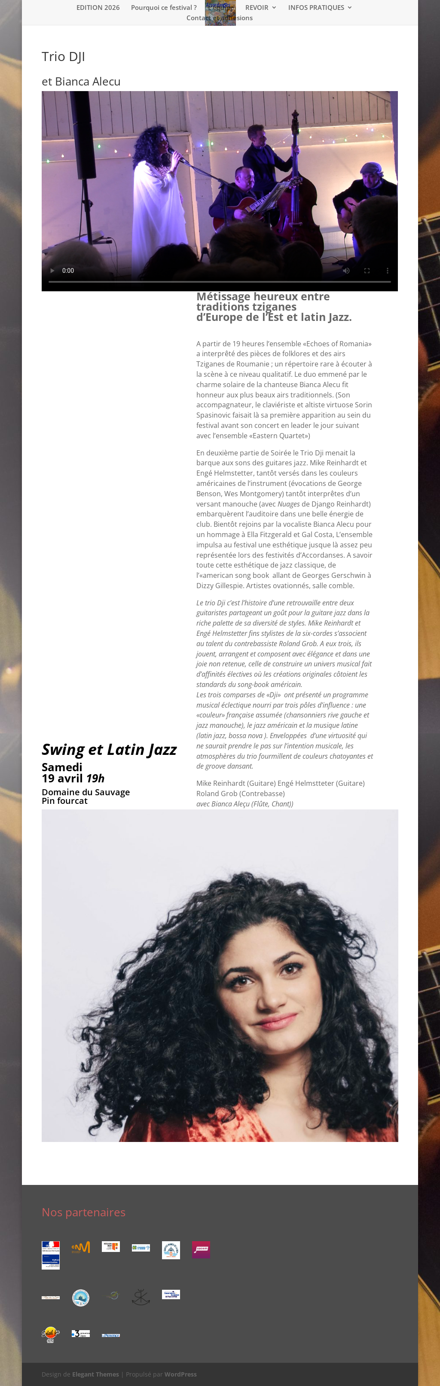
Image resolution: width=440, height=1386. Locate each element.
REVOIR (257, 8)
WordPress (181, 1374)
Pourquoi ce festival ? (164, 8)
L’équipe (221, 8)
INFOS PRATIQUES (316, 8)
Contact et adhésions (219, 18)
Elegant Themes (95, 1374)
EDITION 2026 (98, 8)
